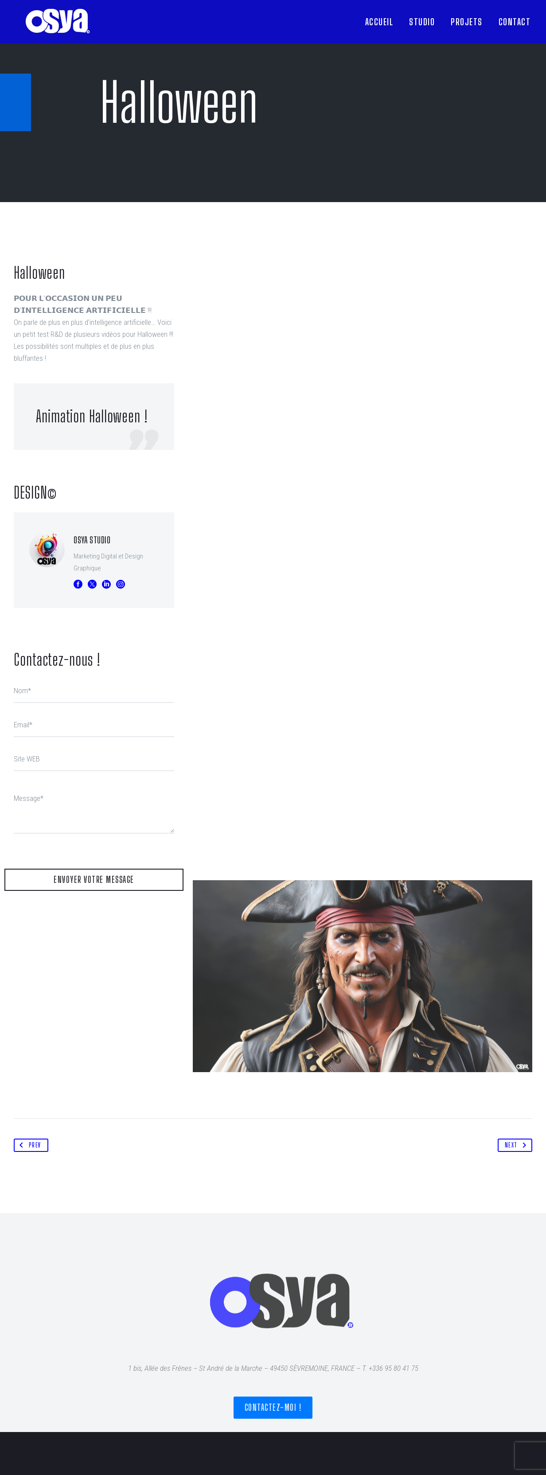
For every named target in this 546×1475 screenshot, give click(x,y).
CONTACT (515, 21)
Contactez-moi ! (273, 1407)
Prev (28, 1145)
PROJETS (467, 21)
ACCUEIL (379, 21)
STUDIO (422, 21)
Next (517, 1145)
